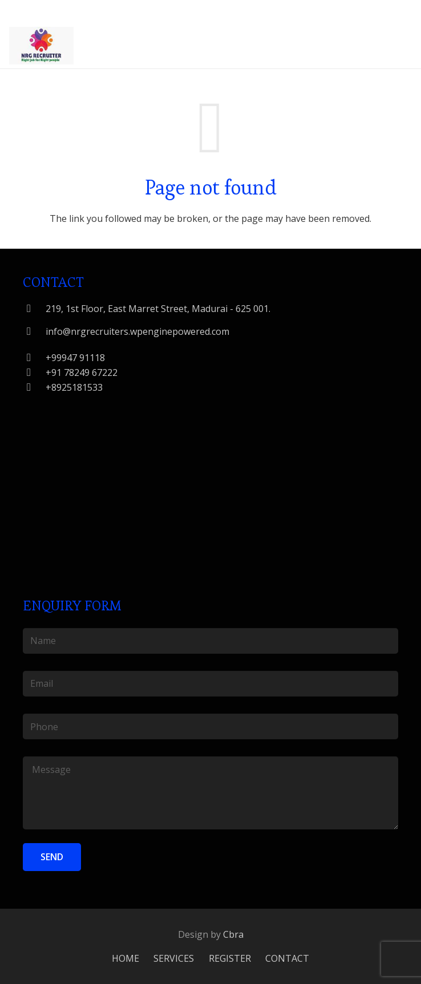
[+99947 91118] (34, 357)
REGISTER (230, 958)
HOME (125, 958)
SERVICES (173, 958)
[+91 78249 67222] (34, 372)
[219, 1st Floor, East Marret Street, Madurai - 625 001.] (34, 308)
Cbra (233, 934)
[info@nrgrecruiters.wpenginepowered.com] (34, 331)
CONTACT (287, 958)
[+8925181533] (34, 387)
